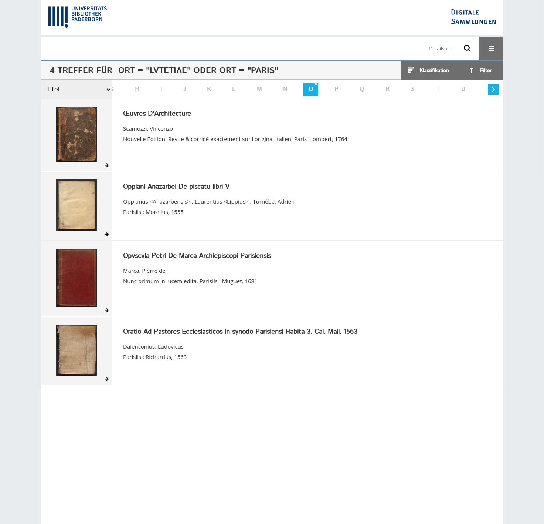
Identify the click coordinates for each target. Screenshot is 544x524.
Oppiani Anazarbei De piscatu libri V (176, 187)
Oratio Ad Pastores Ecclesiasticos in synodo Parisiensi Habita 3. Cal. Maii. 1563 (240, 332)
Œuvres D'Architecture (157, 114)
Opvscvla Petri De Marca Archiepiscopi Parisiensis (197, 256)
